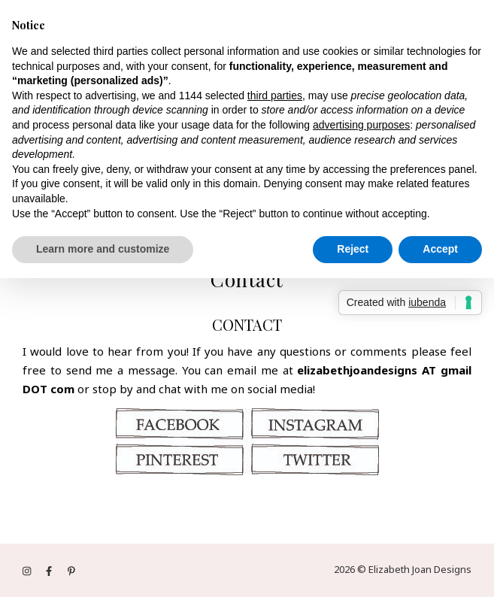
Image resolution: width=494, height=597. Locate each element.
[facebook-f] (50, 570)
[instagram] (28, 570)
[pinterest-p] (71, 570)
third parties (274, 95)
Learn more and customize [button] (102, 249)
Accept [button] (440, 249)
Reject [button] (352, 249)
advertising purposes (361, 125)
